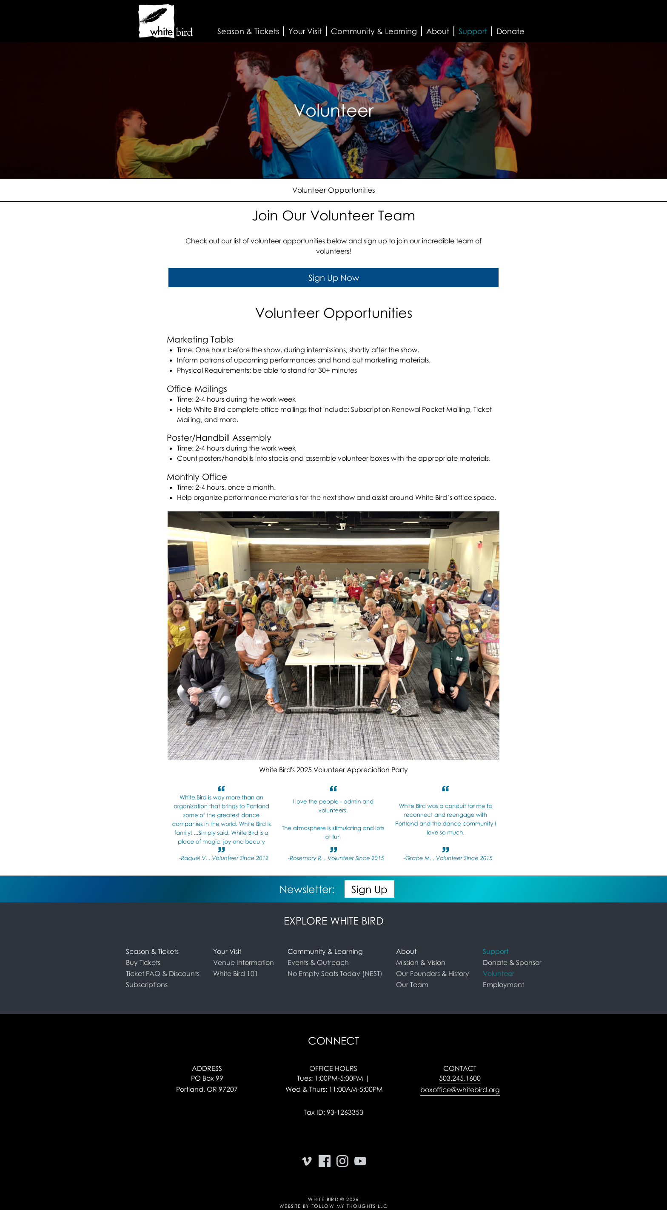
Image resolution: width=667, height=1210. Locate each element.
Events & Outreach (318, 962)
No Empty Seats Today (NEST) (335, 973)
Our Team (412, 984)
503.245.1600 (460, 1078)
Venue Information (243, 962)
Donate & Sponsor (512, 962)
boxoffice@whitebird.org (460, 1089)
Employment (503, 984)
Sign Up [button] (369, 889)
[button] (248, 31)
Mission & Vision (420, 962)
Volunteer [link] (498, 973)
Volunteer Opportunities (333, 189)
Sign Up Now (334, 278)
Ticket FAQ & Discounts (163, 973)
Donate (510, 31)
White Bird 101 (235, 973)
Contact (459, 1068)
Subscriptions (147, 984)
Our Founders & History (432, 973)
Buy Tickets (143, 962)
